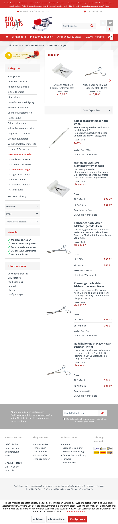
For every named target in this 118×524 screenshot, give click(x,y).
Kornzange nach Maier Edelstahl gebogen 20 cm (89, 285)
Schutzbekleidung (17, 123)
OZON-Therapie (16, 91)
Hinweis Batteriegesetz (70, 460)
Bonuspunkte (41, 444)
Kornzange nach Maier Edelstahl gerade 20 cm (88, 224)
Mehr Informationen (75, 511)
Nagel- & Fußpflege (20, 174)
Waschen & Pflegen (18, 107)
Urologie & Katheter (18, 138)
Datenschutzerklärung (74, 455)
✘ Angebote (14, 76)
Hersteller (11, 206)
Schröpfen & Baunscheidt (21, 128)
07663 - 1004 (13, 463)
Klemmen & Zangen (20, 169)
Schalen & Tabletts (20, 184)
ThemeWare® (86, 489)
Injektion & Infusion (18, 81)
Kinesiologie (14, 97)
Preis (9, 213)
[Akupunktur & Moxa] (69, 37)
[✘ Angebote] (19, 37)
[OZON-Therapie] (94, 37)
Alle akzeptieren (56, 519)
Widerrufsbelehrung (73, 451)
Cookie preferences (18, 273)
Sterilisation (16, 189)
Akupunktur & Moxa (18, 86)
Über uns (12, 290)
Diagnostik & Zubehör (19, 133)
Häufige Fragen (16, 294)
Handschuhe (14, 117)
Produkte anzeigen (22, 221)
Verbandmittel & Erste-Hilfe (22, 143)
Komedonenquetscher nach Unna (91, 122)
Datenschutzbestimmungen (82, 419)
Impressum (40, 447)
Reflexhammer (18, 179)
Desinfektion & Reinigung (21, 102)
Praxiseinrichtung (17, 196)
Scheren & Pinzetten (20, 164)
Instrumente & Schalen (20, 154)
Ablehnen (38, 519)
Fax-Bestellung (15, 281)
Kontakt (12, 286)
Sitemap (67, 444)
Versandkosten (68, 486)
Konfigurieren (77, 519)
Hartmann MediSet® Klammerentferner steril (62, 86)
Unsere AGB (40, 455)
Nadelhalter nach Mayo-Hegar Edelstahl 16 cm (95, 86)
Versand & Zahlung (73, 447)
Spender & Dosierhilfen (20, 112)
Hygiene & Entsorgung (19, 149)
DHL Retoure (14, 277)
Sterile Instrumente (20, 159)
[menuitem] (110, 23)
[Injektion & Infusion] (41, 37)
